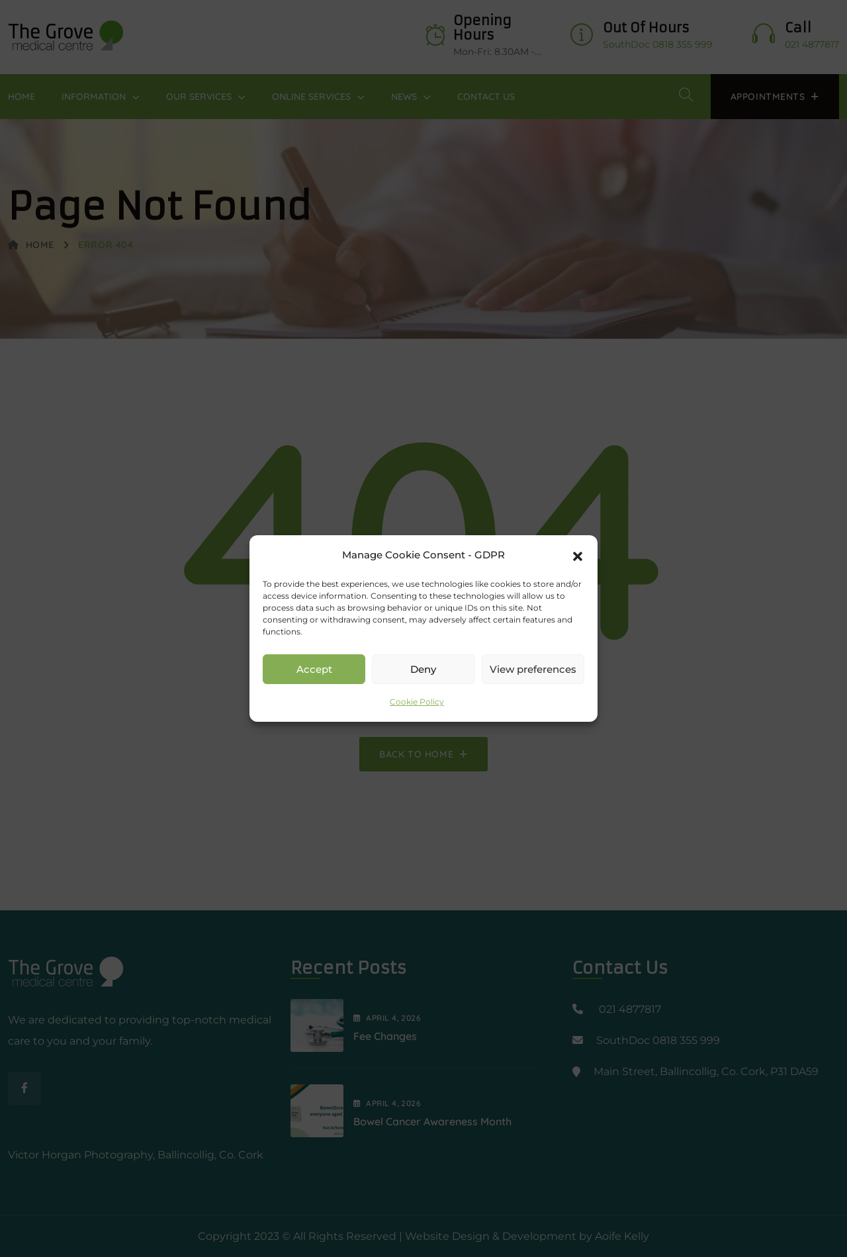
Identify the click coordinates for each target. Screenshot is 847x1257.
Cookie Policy (417, 702)
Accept (314, 669)
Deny (423, 669)
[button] (577, 555)
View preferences (533, 669)
